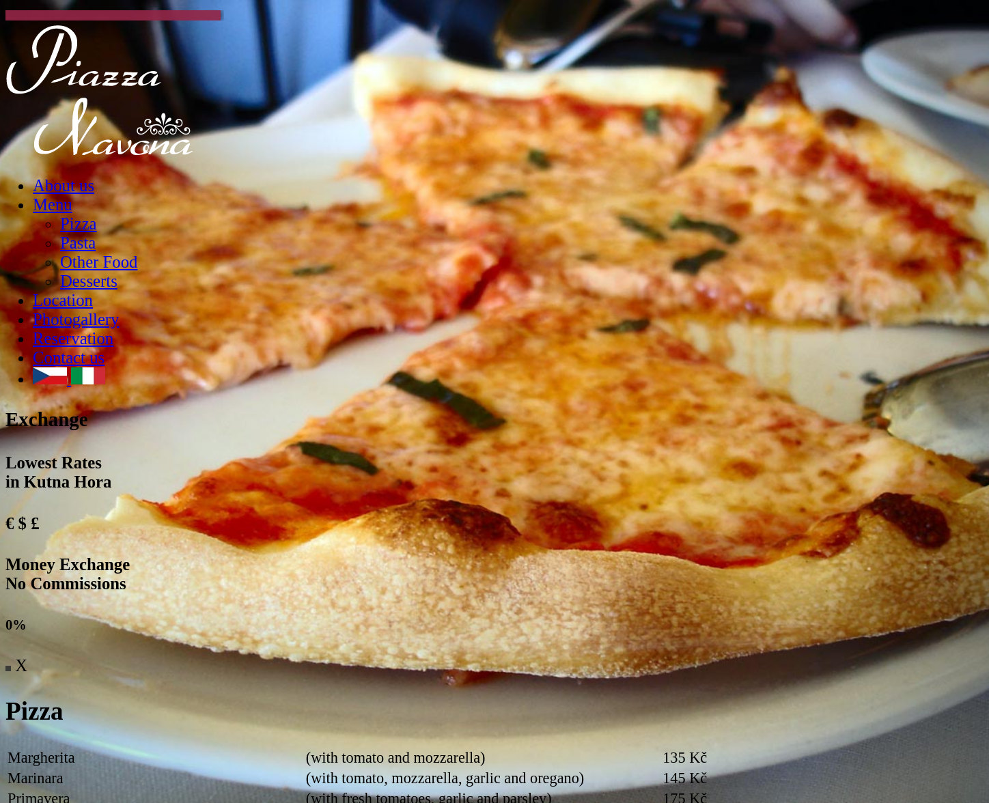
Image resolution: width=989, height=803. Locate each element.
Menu (52, 204)
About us (63, 185)
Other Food (98, 262)
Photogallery (76, 319)
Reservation (73, 338)
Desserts (88, 281)
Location (63, 300)
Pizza (78, 223)
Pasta (78, 243)
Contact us (69, 357)
